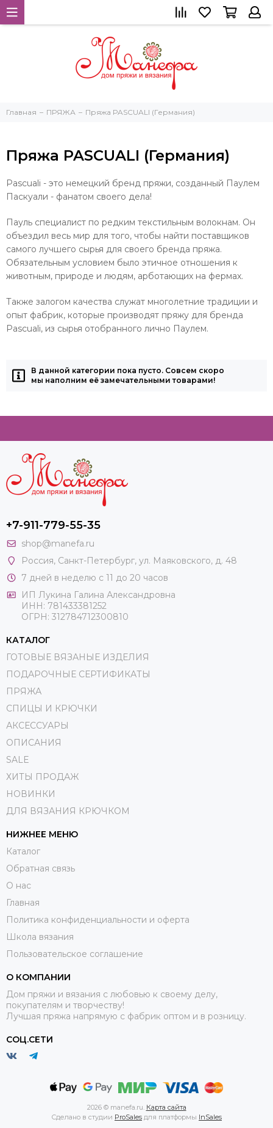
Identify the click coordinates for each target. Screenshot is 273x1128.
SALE (17, 759)
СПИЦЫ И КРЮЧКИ (52, 708)
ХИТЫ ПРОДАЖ (42, 776)
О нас (18, 885)
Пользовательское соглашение (74, 953)
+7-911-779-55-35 (53, 525)
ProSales (128, 1117)
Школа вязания (40, 936)
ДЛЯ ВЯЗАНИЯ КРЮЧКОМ (68, 811)
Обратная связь (40, 868)
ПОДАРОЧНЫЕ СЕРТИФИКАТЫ (78, 674)
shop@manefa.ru (57, 543)
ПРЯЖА (23, 691)
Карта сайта (166, 1107)
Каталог (23, 851)
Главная (23, 902)
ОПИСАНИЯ (34, 742)
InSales (210, 1117)
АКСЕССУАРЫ (37, 725)
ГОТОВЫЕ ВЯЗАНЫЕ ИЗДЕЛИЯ (77, 657)
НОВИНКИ (30, 793)
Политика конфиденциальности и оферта (98, 919)
